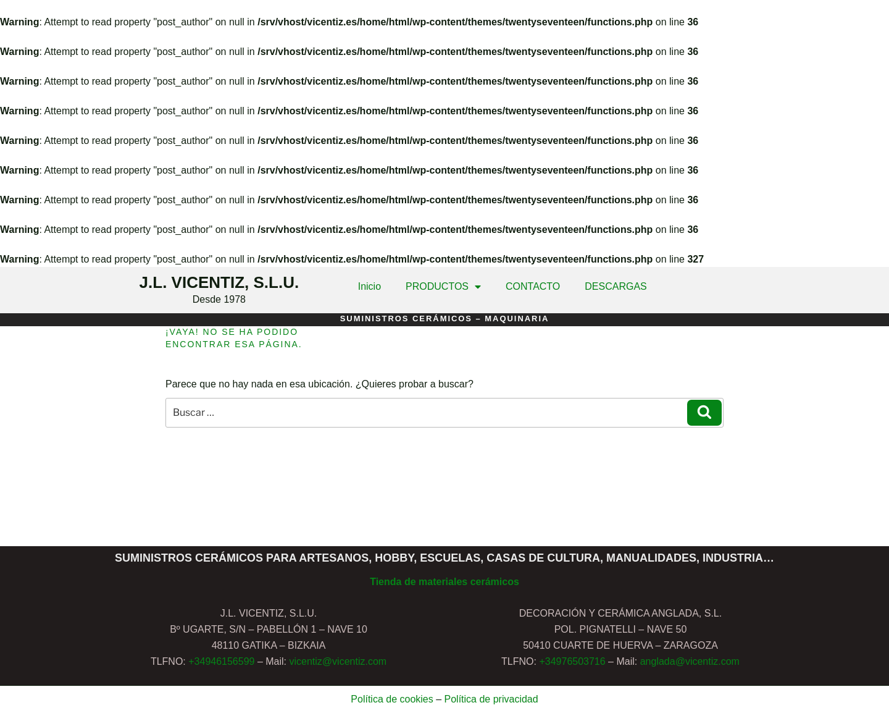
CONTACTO (533, 286)
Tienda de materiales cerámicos (444, 581)
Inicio (369, 286)
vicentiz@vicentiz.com (337, 661)
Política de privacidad (491, 699)
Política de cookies (392, 699)
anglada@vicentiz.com (690, 661)
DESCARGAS (615, 286)
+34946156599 (221, 661)
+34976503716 (572, 661)
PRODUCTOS (443, 287)
